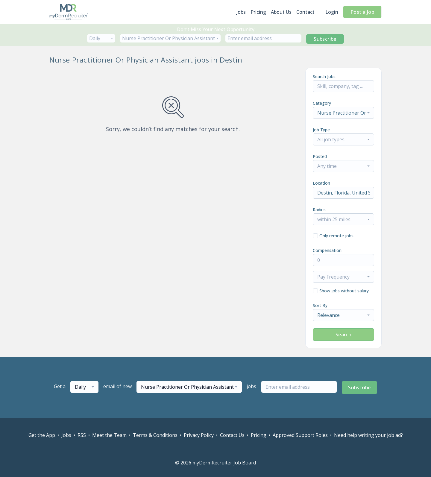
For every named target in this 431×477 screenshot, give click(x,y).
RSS (82, 435)
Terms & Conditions (155, 435)
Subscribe (325, 39)
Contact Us (232, 435)
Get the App (41, 435)
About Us (281, 12)
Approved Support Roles (300, 435)
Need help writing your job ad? (368, 435)
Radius (319, 209)
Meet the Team (109, 435)
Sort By (320, 305)
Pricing (258, 12)
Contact (305, 12)
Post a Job (362, 12)
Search (343, 334)
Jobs (241, 12)
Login (331, 12)
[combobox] (101, 38)
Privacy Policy (199, 435)
